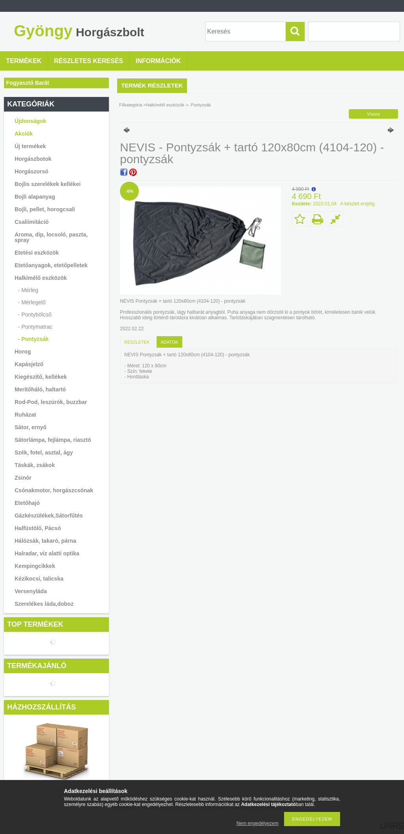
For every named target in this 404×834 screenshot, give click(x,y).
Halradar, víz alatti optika (47, 553)
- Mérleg (28, 290)
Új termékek (30, 146)
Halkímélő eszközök (165, 104)
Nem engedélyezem (257, 823)
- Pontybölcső (35, 314)
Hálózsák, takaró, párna (45, 541)
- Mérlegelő (32, 302)
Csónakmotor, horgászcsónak (54, 490)
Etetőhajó (27, 503)
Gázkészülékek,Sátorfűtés (49, 515)
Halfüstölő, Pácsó (38, 528)
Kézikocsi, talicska (39, 578)
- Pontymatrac (35, 327)
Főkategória (130, 104)
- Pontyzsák (33, 339)
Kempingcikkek (35, 566)
